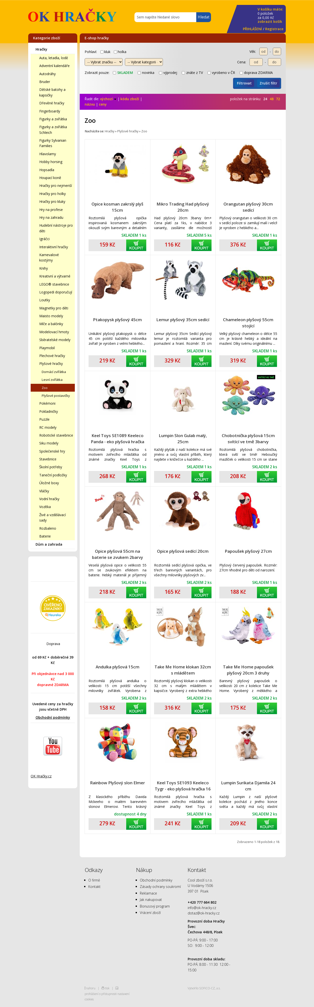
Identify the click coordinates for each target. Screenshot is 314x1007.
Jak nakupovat (151, 899)
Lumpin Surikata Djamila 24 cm (248, 786)
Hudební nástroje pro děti (56, 228)
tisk (107, 988)
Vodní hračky (49, 499)
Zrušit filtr (268, 83)
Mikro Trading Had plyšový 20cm (183, 207)
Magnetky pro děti (53, 308)
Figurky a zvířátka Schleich (53, 129)
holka (120, 51)
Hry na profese (51, 209)
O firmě (94, 880)
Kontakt (94, 886)
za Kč (270, 15)
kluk (105, 51)
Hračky (41, 49)
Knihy (43, 268)
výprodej (168, 72)
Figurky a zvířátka (53, 119)
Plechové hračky (52, 355)
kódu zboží (129, 99)
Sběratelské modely (54, 339)
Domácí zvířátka (54, 372)
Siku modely (48, 443)
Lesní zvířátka (52, 379)
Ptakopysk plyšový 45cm (117, 319)
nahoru (90, 988)
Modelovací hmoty (54, 332)
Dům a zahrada (49, 544)
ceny (103, 104)
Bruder (44, 81)
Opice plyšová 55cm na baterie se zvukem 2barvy (117, 554)
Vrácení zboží (150, 912)
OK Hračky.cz (41, 776)
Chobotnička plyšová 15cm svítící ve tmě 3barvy (248, 438)
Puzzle (44, 419)
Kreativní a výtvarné (54, 276)
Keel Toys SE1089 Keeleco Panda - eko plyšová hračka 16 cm (117, 439)
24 (265, 99)
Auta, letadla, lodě (53, 57)
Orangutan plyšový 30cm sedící (248, 207)
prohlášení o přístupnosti (101, 994)
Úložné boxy (49, 483)
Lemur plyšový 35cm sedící (182, 319)
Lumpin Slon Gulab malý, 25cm (183, 438)
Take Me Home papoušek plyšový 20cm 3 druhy (248, 670)
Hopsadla (46, 169)
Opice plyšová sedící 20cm (183, 551)
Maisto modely (51, 316)
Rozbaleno (47, 528)
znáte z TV (192, 72)
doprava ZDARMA (256, 72)
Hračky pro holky (52, 193)
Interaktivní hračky (53, 247)
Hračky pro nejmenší (55, 185)
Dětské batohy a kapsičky (52, 92)
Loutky (44, 300)
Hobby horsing (50, 161)
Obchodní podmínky (53, 717)
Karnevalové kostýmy (49, 257)
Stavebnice (47, 459)
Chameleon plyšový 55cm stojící (248, 323)
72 (278, 99)
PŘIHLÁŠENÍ (252, 29)
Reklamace (148, 893)
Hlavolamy (47, 154)
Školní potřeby (50, 467)
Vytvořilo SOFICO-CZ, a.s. (204, 988)
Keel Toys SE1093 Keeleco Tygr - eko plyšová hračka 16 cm (183, 786)
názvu (90, 104)
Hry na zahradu (51, 217)
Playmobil (47, 347)
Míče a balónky (51, 323)
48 (272, 99)
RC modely (47, 427)
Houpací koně (50, 177)
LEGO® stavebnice (54, 284)
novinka (146, 72)
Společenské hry (52, 451)
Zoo (45, 388)
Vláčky (44, 491)
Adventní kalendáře (54, 65)
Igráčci (44, 238)
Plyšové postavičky (56, 395)
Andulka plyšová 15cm (117, 667)
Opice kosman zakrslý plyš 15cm (117, 207)
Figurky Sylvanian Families (52, 143)
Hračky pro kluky (52, 201)
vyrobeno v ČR (221, 72)
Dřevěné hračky (51, 103)
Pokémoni (47, 403)
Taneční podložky (53, 475)
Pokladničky (48, 411)
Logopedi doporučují (55, 292)
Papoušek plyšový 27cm (248, 551)
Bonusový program (155, 906)
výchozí (108, 99)
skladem (123, 72)
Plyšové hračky (51, 363)
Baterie (45, 536)
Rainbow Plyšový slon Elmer (117, 783)
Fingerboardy (49, 111)
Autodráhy (47, 73)
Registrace (274, 29)
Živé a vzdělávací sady (52, 517)
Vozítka (45, 506)
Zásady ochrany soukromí (160, 886)
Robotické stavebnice (56, 435)
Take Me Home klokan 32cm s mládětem (183, 670)
